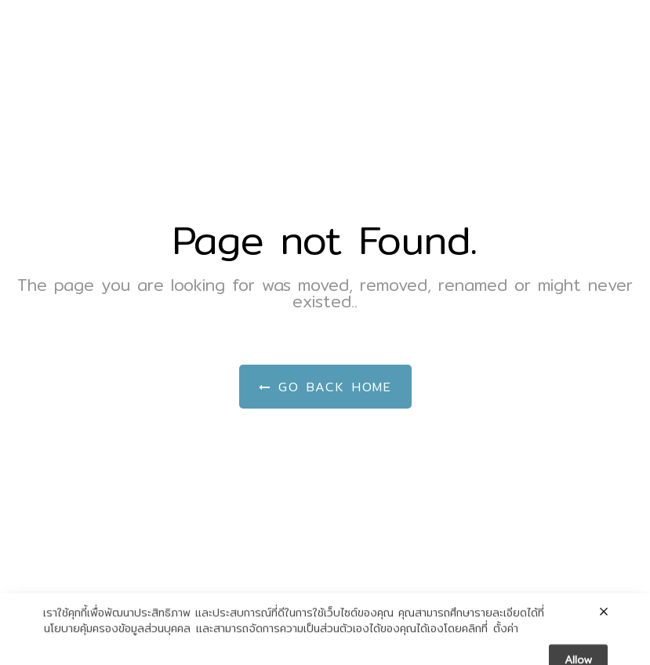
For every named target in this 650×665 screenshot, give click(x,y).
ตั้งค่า (505, 639)
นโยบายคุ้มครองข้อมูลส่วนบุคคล (117, 639)
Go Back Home (325, 387)
